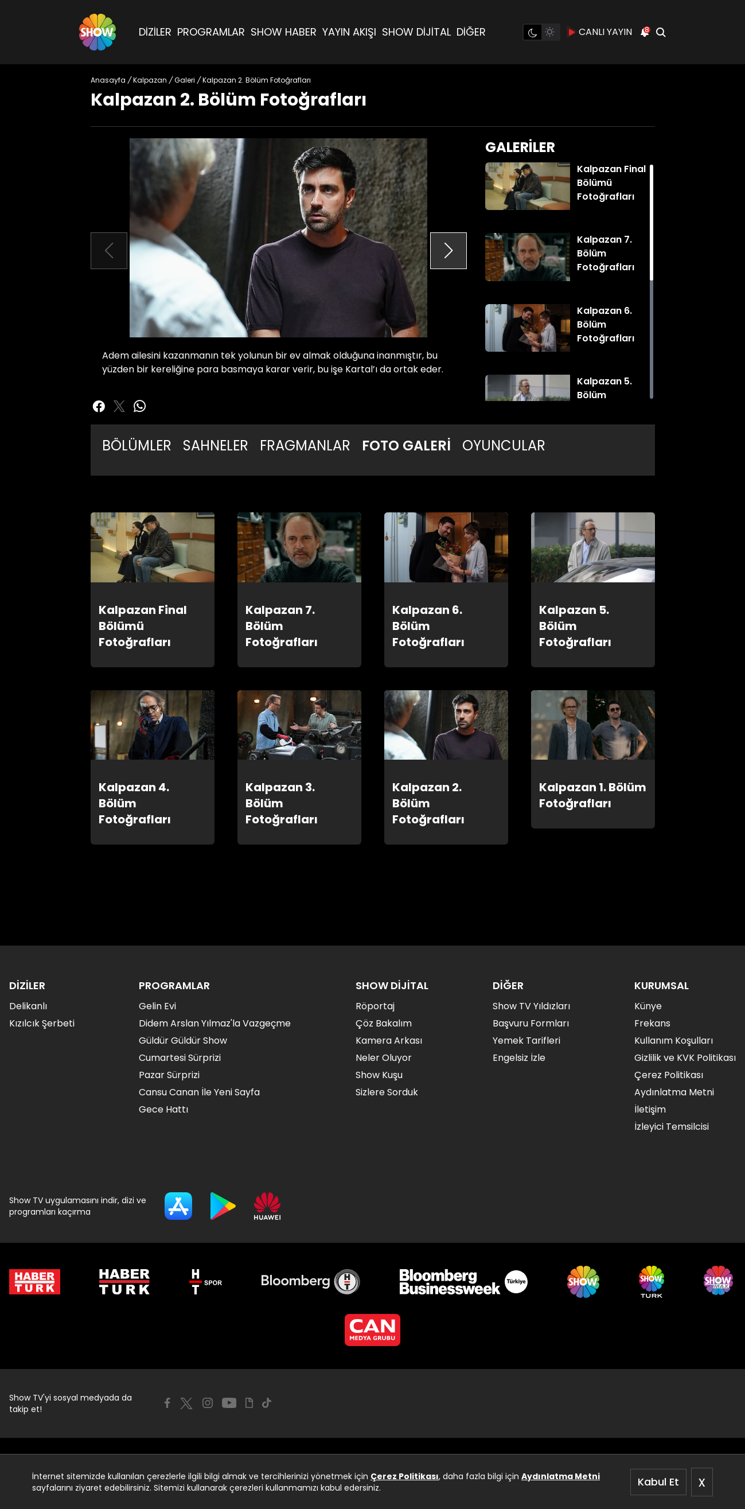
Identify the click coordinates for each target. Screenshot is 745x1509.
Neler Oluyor (384, 1057)
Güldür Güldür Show (183, 1040)
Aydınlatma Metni (560, 1476)
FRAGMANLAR (305, 445)
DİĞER (471, 32)
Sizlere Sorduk (387, 1092)
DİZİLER (155, 32)
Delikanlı (28, 1006)
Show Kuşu (379, 1075)
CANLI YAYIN (599, 32)
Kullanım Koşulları (673, 1040)
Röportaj (375, 1006)
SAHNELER (215, 445)
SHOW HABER (284, 32)
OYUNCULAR (503, 445)
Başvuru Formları (531, 1023)
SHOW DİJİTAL (416, 32)
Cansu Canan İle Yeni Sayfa (199, 1092)
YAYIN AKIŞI (349, 32)
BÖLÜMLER (136, 445)
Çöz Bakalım (384, 1023)
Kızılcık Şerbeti (42, 1023)
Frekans (652, 1023)
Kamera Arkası (389, 1040)
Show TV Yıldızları (531, 1006)
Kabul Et (658, 1482)
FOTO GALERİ (406, 445)
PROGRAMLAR (211, 32)
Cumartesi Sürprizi (180, 1057)
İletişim (650, 1109)
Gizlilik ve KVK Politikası (685, 1057)
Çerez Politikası (404, 1476)
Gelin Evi (157, 1006)
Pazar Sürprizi (169, 1075)
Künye (648, 1006)
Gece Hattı (163, 1109)
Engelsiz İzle (519, 1057)
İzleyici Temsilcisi (671, 1126)
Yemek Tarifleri (526, 1040)
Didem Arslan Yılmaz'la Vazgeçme (215, 1023)
